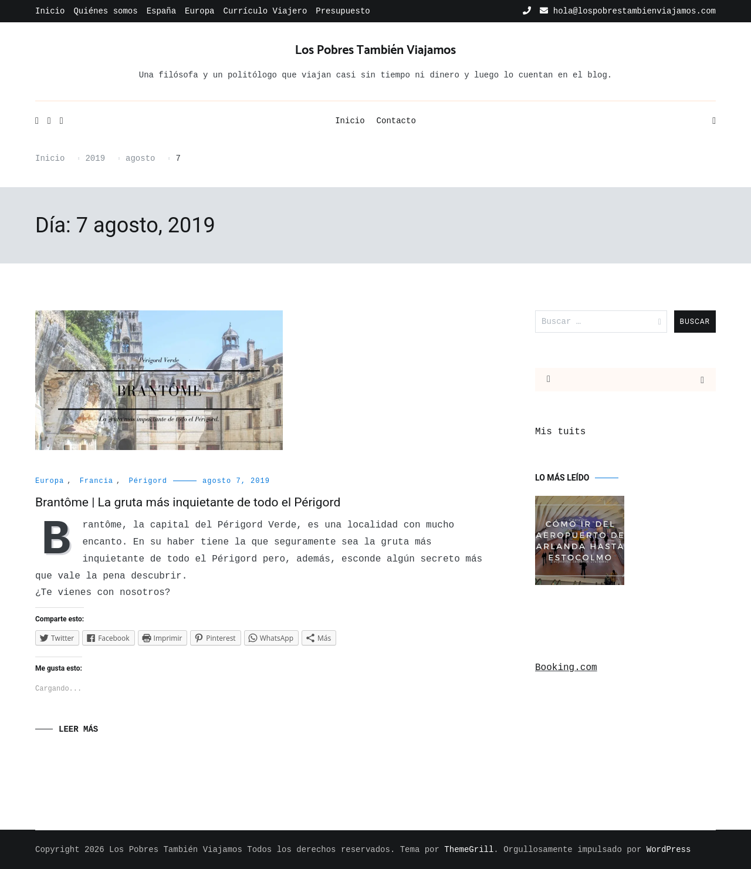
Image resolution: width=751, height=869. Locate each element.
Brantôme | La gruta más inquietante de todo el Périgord (187, 502)
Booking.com (566, 667)
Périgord (147, 481)
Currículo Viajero (265, 11)
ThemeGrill (468, 849)
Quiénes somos (105, 11)
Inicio (50, 11)
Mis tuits (560, 432)
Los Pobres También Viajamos (375, 50)
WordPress (669, 849)
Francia (96, 481)
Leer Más (78, 729)
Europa (199, 11)
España (161, 11)
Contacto (396, 121)
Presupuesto (343, 11)
